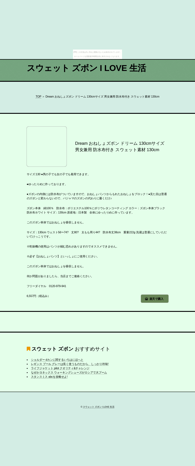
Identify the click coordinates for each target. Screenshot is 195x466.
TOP (38, 96)
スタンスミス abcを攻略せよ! (49, 376)
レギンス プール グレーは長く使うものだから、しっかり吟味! (70, 363)
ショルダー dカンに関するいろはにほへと (57, 359)
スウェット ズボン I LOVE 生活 (86, 68)
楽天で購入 (156, 298)
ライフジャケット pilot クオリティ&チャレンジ (60, 368)
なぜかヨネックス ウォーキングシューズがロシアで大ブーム (69, 372)
